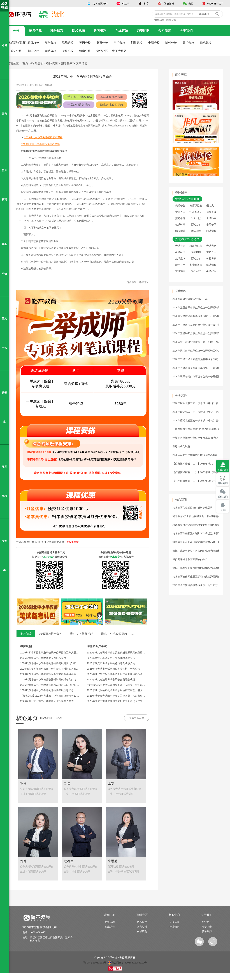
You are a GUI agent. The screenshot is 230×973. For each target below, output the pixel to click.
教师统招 (52, 63)
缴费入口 (180, 212)
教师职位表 (195, 205)
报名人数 (196, 218)
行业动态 (174, 926)
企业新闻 (174, 922)
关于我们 (186, 31)
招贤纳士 (207, 926)
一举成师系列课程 (78, 104)
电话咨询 (223, 483)
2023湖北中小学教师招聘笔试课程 (43, 137)
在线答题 (121, 31)
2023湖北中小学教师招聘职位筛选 (40, 144)
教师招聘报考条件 (50, 633)
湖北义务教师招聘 (81, 633)
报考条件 (180, 218)
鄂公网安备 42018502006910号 (127, 962)
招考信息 (35, 31)
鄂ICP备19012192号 (94, 962)
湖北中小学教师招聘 (114, 633)
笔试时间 (180, 224)
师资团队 (143, 31)
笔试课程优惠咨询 (111, 96)
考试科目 (211, 218)
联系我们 (207, 931)
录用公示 (211, 224)
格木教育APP (100, 3)
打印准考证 (195, 212)
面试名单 (196, 224)
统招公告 (180, 205)
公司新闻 (164, 31)
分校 (16, 31)
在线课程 (110, 926)
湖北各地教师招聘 (111, 104)
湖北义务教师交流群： (60, 542)
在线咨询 (223, 469)
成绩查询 (211, 212)
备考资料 (100, 31)
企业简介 (207, 922)
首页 (25, 63)
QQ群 (223, 510)
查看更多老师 (136, 718)
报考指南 (67, 63)
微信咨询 (223, 496)
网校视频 (78, 31)
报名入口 (211, 205)
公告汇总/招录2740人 (78, 96)
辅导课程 (56, 31)
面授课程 (171, 20)
